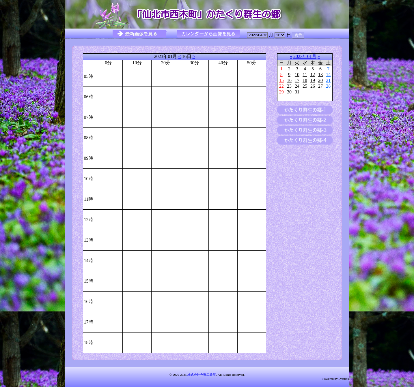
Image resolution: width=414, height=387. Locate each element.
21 (328, 80)
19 (312, 80)
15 (281, 80)
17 (297, 80)
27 (320, 86)
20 (320, 80)
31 (297, 91)
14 (328, 74)
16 (289, 80)
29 (281, 91)
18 (305, 80)
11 (305, 74)
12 (312, 74)
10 (297, 74)
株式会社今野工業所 (201, 374)
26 (312, 86)
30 (289, 91)
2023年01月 (304, 56)
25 (305, 86)
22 (281, 86)
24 (297, 86)
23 (289, 86)
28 (328, 86)
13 (320, 74)
